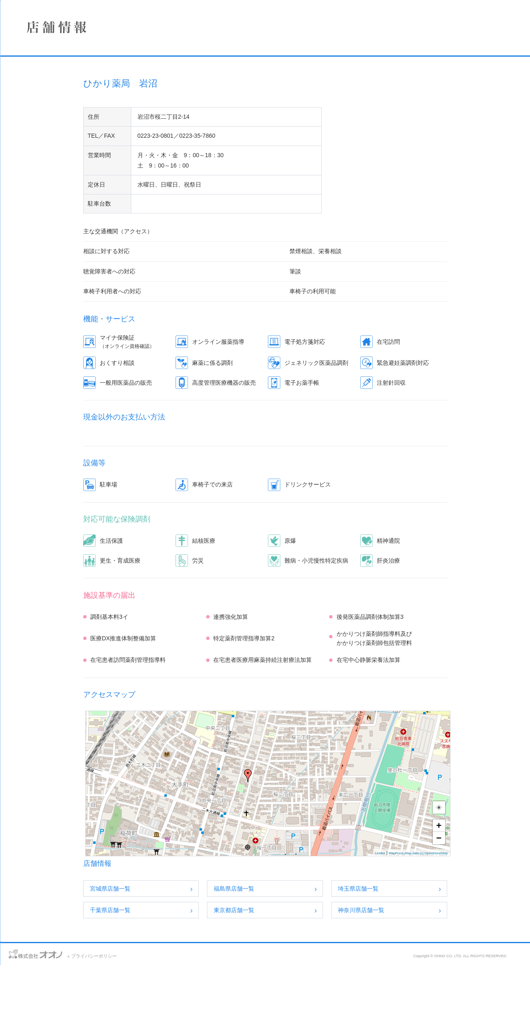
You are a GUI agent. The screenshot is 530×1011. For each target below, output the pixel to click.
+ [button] (491, 871)
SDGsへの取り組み (64, 169)
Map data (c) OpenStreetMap (478, 899)
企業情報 (64, 81)
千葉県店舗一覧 (162, 956)
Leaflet (432, 899)
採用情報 (64, 147)
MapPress (448, 899)
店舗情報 (64, 103)
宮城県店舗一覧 (162, 934)
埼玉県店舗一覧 (410, 934)
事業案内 (64, 125)
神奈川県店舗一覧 (413, 956)
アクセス (51, 998)
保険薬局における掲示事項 (64, 191)
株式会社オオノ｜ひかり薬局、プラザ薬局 (52, 32)
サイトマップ (86, 998)
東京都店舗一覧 (285, 956)
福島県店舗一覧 (285, 934)
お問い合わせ (16, 998)
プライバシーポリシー (197, 1001)
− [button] (491, 884)
